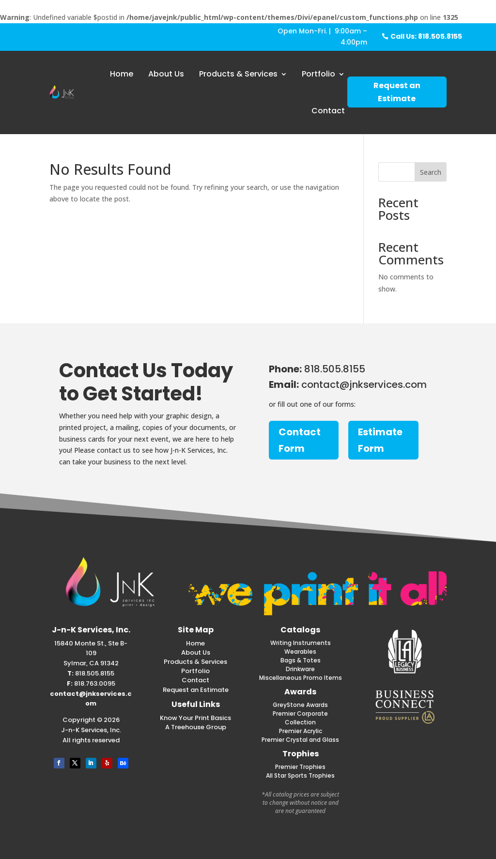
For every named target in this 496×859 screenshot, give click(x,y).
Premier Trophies (300, 767)
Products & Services (238, 73)
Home (121, 73)
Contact (328, 110)
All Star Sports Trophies (300, 775)
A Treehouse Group (195, 727)
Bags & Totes (300, 660)
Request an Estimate (396, 92)
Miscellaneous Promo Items (300, 678)
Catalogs (300, 629)
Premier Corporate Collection (300, 717)
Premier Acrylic (300, 731)
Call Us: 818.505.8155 (426, 36)
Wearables (300, 651)
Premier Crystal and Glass (300, 740)
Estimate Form (380, 440)
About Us (166, 73)
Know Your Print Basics (195, 717)
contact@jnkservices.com (91, 698)
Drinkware (300, 669)
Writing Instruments (300, 643)
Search (430, 172)
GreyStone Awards (300, 705)
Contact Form (300, 440)
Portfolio (318, 73)
